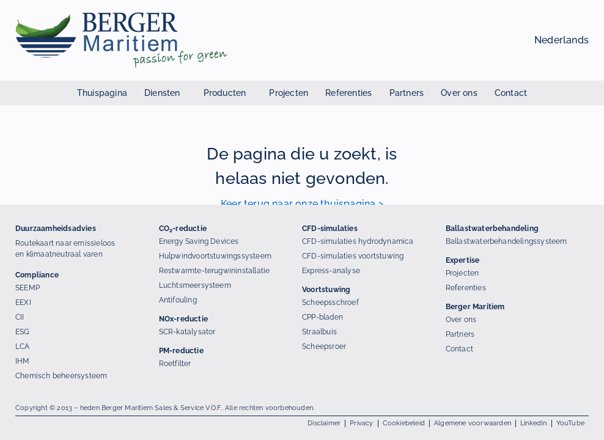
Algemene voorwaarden (472, 423)
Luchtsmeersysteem (195, 285)
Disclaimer (324, 423)
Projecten (288, 93)
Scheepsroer (324, 346)
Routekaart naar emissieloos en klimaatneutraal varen (65, 248)
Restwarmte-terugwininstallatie (214, 270)
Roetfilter (175, 363)
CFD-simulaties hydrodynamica (358, 241)
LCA (22, 346)
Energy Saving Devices (199, 241)
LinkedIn (533, 423)
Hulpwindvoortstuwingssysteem (215, 256)
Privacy (361, 423)
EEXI (23, 302)
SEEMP (27, 288)
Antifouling (178, 300)
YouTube (570, 423)
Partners (406, 93)
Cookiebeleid (404, 423)
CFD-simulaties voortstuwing (352, 256)
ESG (22, 332)
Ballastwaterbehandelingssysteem (506, 241)
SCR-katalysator (187, 332)
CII (19, 317)
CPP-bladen (322, 317)
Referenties (348, 93)
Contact (511, 93)
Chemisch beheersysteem (61, 376)
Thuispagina (102, 93)
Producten (228, 93)
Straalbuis (319, 332)
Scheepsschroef (330, 302)
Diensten (165, 93)
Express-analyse (331, 270)
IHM (22, 361)
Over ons (459, 93)
